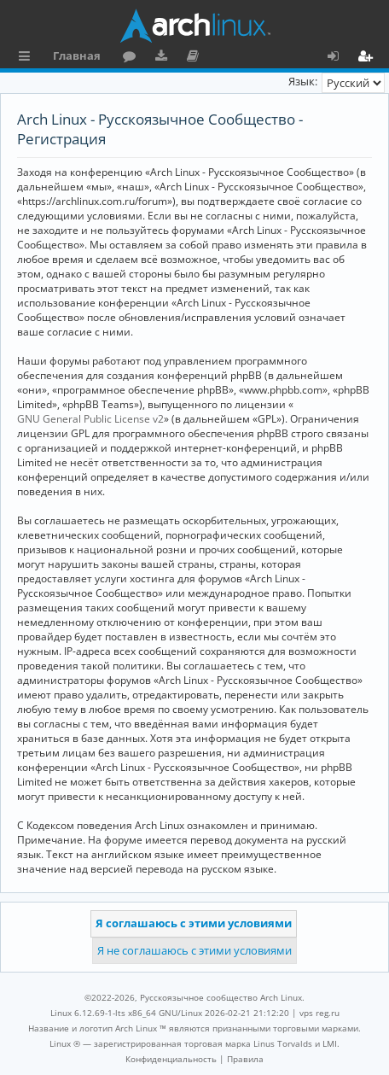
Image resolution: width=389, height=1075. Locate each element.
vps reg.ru (319, 1013)
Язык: (302, 81)
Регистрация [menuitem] (368, 58)
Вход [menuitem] (339, 58)
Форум (132, 58)
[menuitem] (171, 1058)
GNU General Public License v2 (90, 419)
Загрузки (164, 58)
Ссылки (28, 58)
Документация (196, 58)
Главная (77, 55)
